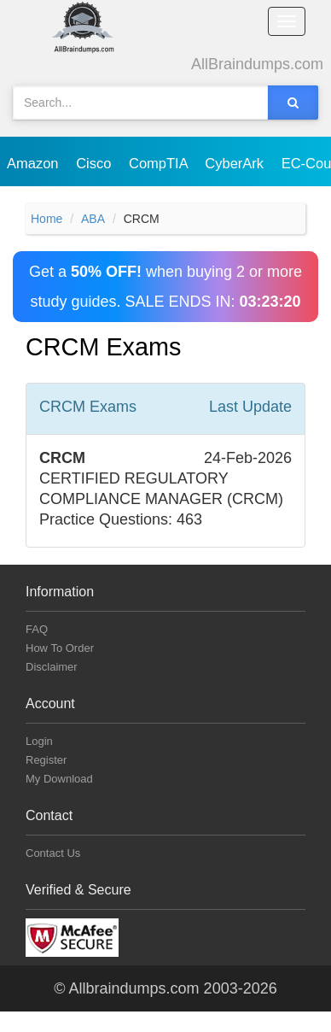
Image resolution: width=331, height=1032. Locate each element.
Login (39, 741)
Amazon (34, 163)
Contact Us (53, 853)
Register (46, 759)
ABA (93, 219)
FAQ (37, 629)
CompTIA (160, 163)
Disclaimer (52, 666)
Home (46, 219)
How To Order (60, 648)
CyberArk (236, 163)
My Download (59, 778)
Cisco (95, 163)
